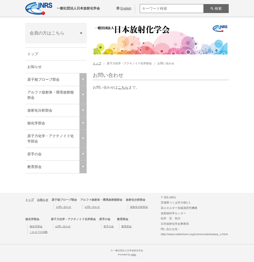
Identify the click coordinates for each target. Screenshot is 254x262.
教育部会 (126, 226)
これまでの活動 (39, 232)
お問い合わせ (63, 207)
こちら (123, 87)
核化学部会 (36, 226)
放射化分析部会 (139, 207)
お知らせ (34, 67)
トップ (32, 54)
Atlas (133, 254)
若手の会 (108, 226)
